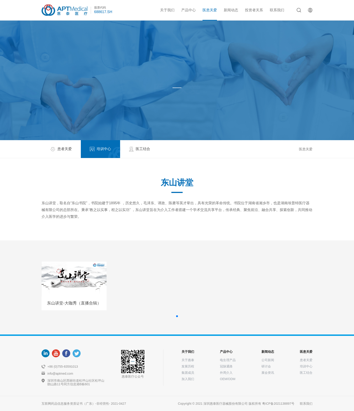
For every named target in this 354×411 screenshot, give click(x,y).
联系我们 (277, 10)
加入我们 (188, 379)
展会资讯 (267, 372)
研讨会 (266, 366)
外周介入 (226, 372)
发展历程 (188, 366)
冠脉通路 (226, 366)
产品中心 (188, 10)
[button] (177, 316)
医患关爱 (210, 10)
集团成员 (188, 372)
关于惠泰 (188, 360)
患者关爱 (306, 360)
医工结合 (306, 372)
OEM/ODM (227, 379)
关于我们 (167, 10)
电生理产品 (228, 360)
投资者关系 (254, 10)
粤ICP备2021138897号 (278, 403)
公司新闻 (267, 360)
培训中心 (306, 366)
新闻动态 (231, 10)
